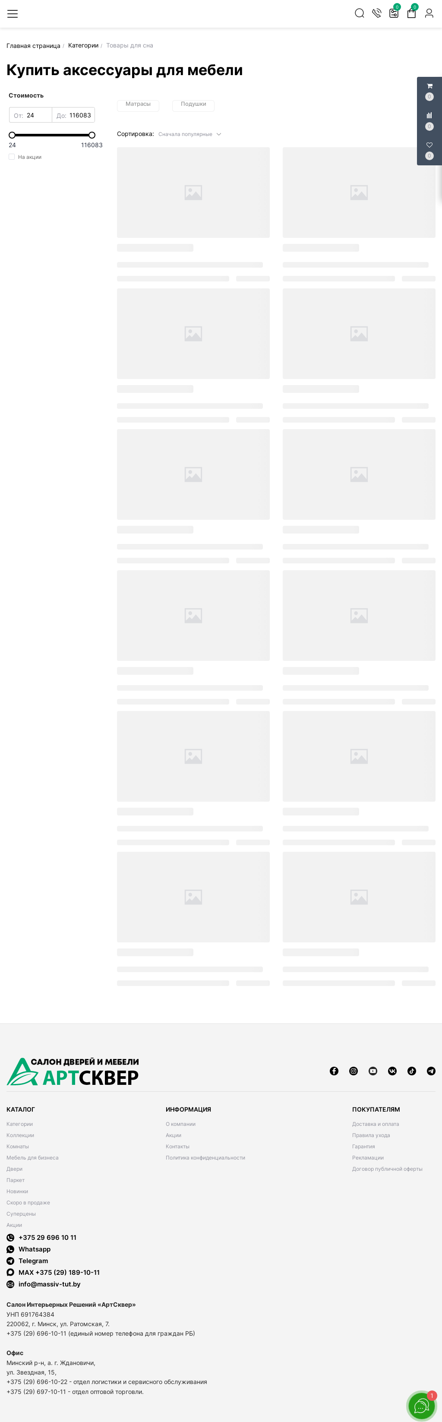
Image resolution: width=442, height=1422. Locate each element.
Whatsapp (28, 1249)
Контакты (177, 1146)
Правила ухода (371, 1135)
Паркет (15, 1180)
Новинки (17, 1191)
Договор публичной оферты (387, 1169)
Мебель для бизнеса (32, 1157)
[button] (190, 133)
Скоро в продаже (28, 1202)
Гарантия (363, 1146)
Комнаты (17, 1146)
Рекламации (368, 1157)
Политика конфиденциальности (205, 1157)
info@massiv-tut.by (50, 1284)
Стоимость (26, 95)
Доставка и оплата (375, 1124)
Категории (19, 1124)
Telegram (27, 1261)
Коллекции (20, 1135)
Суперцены (21, 1213)
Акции (14, 1225)
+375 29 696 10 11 (41, 1237)
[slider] (52, 135)
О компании (181, 1124)
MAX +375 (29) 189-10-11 (53, 1272)
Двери (14, 1169)
